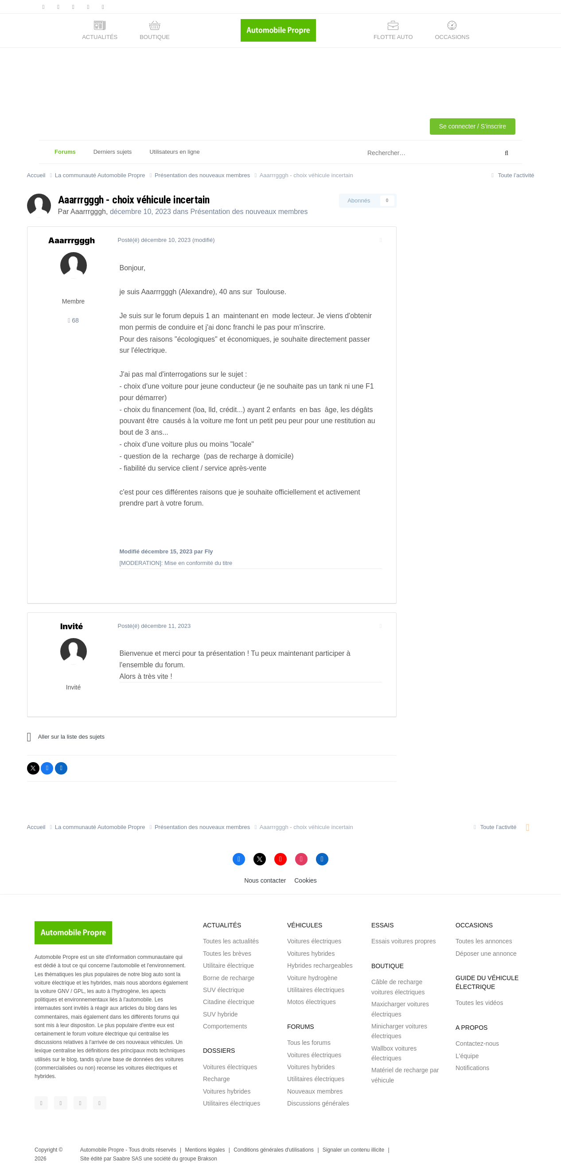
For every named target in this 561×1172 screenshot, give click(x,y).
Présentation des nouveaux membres (249, 211)
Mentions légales (205, 1150)
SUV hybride (220, 1014)
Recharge (216, 1078)
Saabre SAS (127, 1159)
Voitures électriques (230, 1067)
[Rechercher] (410, 153)
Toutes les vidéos (479, 1002)
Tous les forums (309, 1042)
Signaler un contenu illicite (353, 1150)
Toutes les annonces (484, 941)
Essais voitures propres (403, 941)
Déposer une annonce (486, 953)
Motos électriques (311, 1001)
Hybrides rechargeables (320, 965)
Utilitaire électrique (228, 965)
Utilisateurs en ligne (174, 151)
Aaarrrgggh (88, 211)
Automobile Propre (102, 1150)
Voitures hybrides (226, 1091)
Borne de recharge (228, 977)
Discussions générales (318, 1103)
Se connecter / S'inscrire (472, 126)
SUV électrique (223, 989)
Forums (65, 156)
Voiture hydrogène (312, 977)
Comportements (225, 1026)
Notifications (472, 1067)
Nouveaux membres (315, 1091)
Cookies (305, 880)
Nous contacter (265, 880)
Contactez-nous (477, 1043)
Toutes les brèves (227, 953)
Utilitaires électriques (231, 1103)
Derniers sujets (113, 151)
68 (73, 320)
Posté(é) (152, 240)
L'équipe (467, 1055)
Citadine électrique (228, 1001)
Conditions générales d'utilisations (274, 1150)
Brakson (207, 1159)
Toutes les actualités (231, 941)
